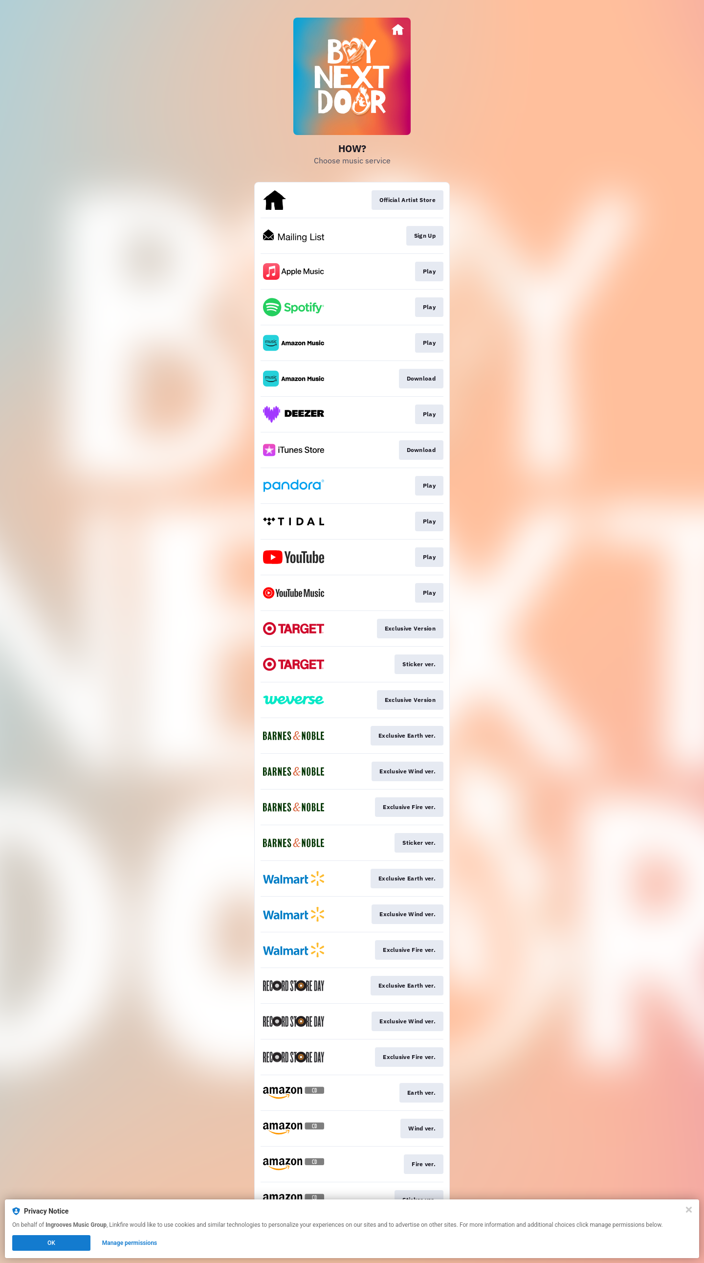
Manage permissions (129, 1243)
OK (51, 1243)
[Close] (689, 1210)
